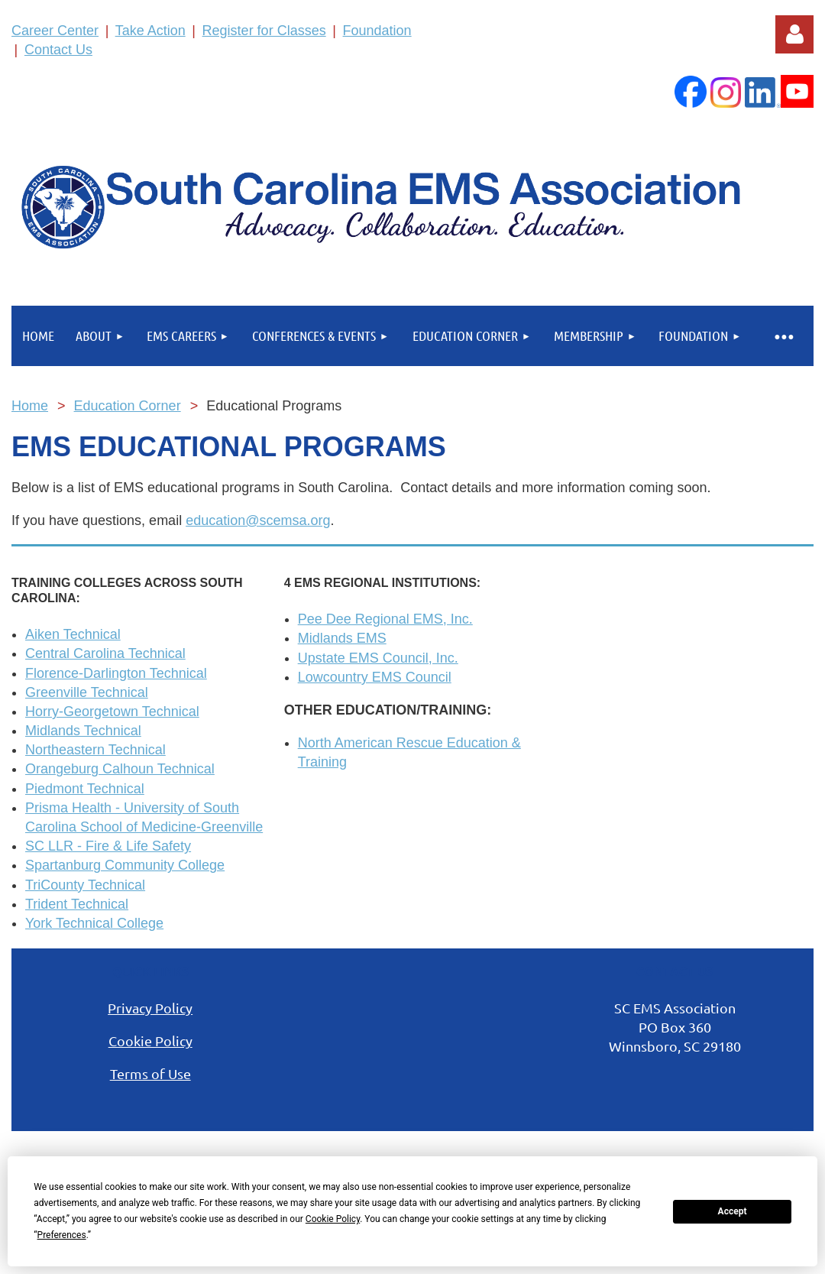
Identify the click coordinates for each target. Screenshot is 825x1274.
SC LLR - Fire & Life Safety (108, 846)
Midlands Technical (83, 730)
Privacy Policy (150, 1008)
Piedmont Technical (84, 788)
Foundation (377, 30)
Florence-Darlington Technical (116, 673)
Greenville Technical (86, 692)
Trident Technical (76, 904)
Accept (732, 1211)
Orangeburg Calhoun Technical (120, 768)
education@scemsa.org (258, 520)
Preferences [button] (61, 1235)
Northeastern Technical (95, 749)
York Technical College (94, 923)
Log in (794, 34)
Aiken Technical (73, 634)
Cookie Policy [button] (333, 1219)
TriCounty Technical (85, 885)
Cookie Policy (150, 1040)
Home (29, 405)
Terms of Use (150, 1073)
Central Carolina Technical (105, 653)
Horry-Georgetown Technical (112, 711)
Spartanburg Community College (125, 865)
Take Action (150, 30)
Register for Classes (264, 30)
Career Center (55, 30)
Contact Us (58, 49)
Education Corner (127, 405)
